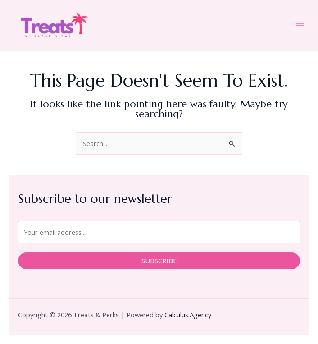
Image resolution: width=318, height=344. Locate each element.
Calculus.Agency (187, 314)
